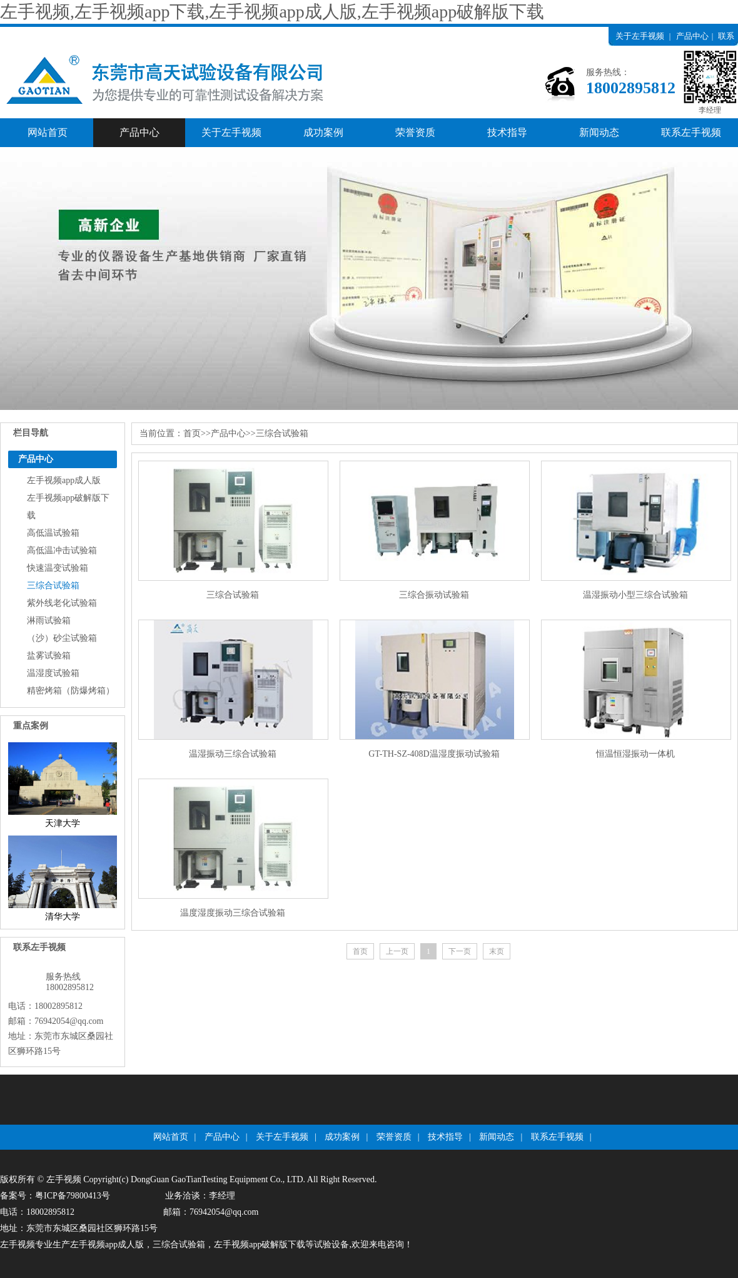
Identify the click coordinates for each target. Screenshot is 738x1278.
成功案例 (323, 132)
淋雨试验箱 (49, 620)
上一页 (397, 951)
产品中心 (692, 36)
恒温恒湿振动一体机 (635, 754)
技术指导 (507, 132)
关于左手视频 (639, 36)
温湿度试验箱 (53, 673)
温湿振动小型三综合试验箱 (635, 595)
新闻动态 (599, 132)
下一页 (459, 951)
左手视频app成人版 (64, 480)
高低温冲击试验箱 (62, 550)
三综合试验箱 (53, 585)
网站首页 (48, 132)
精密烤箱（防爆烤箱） (70, 690)
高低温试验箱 (53, 533)
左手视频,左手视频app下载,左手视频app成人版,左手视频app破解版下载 (272, 11)
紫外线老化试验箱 (62, 603)
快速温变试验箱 (57, 568)
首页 (192, 433)
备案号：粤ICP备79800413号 (55, 1195)
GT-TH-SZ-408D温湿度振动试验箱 (433, 754)
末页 (496, 951)
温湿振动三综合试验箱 (232, 754)
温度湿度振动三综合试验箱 (232, 913)
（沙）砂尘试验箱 (62, 638)
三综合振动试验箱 (434, 595)
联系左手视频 (691, 132)
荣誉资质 (415, 132)
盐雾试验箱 (49, 655)
